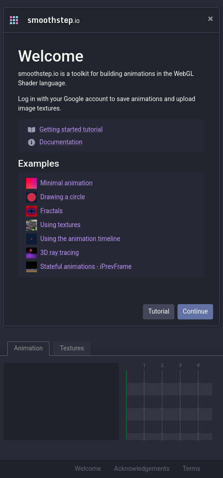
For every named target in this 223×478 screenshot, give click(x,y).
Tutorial (158, 311)
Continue (195, 311)
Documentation (55, 142)
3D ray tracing (52, 253)
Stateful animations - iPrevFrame (79, 266)
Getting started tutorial (65, 129)
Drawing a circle (55, 197)
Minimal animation (59, 183)
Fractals (44, 211)
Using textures (53, 225)
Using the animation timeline (73, 239)
